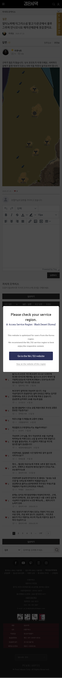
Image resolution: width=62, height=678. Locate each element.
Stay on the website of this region (31, 364)
